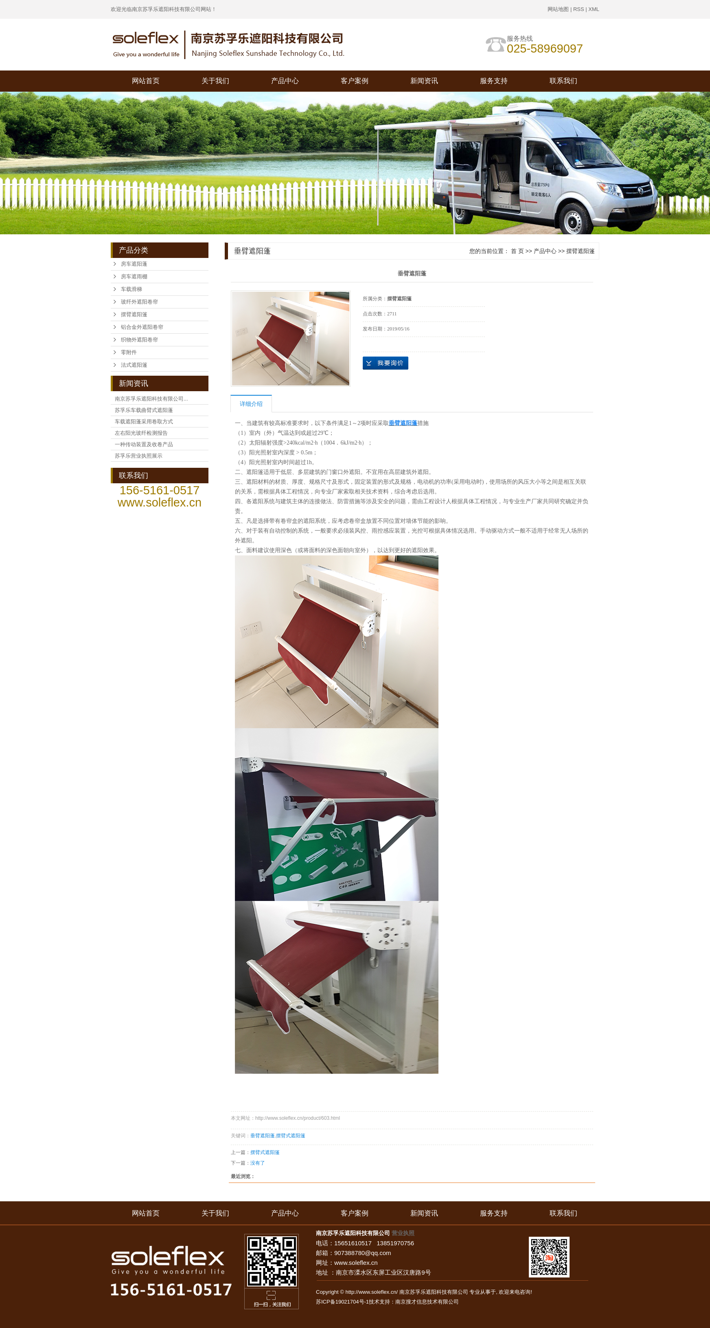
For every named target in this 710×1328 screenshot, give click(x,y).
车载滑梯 (131, 289)
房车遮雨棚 (134, 276)
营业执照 (403, 1233)
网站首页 (146, 81)
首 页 (517, 251)
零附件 (129, 352)
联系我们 (563, 81)
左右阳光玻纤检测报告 (141, 433)
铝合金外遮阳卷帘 (142, 327)
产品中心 (285, 81)
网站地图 (558, 9)
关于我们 (215, 81)
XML (593, 9)
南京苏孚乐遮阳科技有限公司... (151, 399)
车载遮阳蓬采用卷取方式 (144, 421)
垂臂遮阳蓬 (262, 1136)
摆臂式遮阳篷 (290, 1136)
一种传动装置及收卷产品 (144, 444)
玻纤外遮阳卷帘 (139, 302)
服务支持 (494, 81)
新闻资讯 (424, 81)
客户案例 (354, 81)
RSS (578, 9)
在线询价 (385, 363)
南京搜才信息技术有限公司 (427, 1302)
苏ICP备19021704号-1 (342, 1302)
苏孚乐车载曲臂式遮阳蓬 (144, 410)
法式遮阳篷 (134, 365)
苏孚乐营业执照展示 (138, 456)
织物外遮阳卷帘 (139, 340)
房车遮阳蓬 (134, 264)
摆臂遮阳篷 (134, 314)
